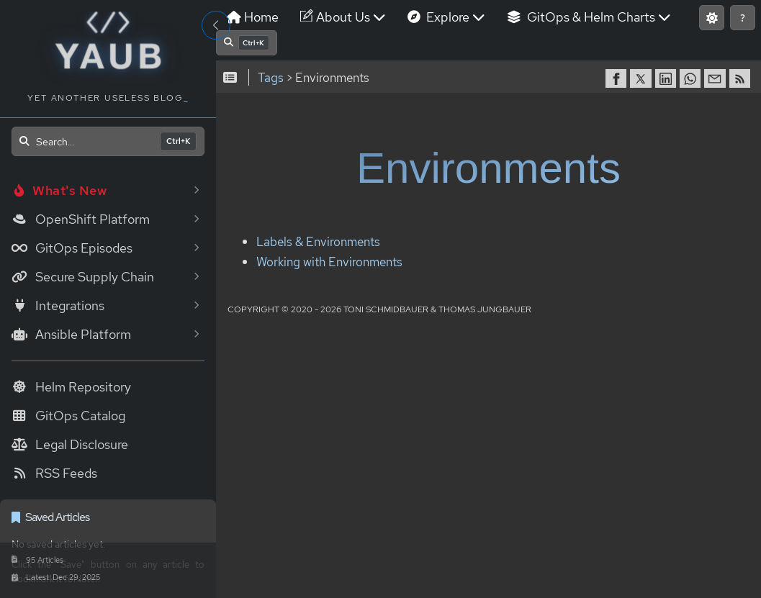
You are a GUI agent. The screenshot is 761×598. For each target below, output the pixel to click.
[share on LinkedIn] (667, 78)
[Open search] (108, 141)
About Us (343, 17)
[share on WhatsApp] (692, 78)
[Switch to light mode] (711, 17)
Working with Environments (329, 261)
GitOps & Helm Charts (589, 17)
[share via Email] (716, 78)
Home (253, 17)
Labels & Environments (318, 242)
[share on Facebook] (617, 78)
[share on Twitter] (642, 78)
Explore (446, 17)
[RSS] (741, 78)
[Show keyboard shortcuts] (742, 17)
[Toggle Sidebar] (216, 25)
